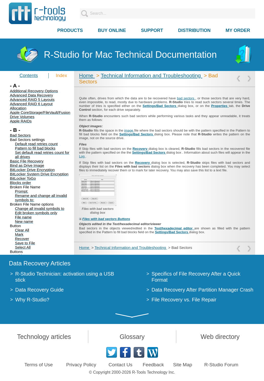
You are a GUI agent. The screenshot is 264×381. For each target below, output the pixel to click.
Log (82, 156)
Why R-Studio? (32, 299)
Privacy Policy (81, 364)
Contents (29, 75)
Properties (220, 106)
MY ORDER (238, 30)
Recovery (141, 149)
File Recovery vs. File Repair (184, 299)
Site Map (182, 364)
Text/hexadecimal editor (174, 228)
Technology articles (44, 336)
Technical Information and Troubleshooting (151, 75)
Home (87, 75)
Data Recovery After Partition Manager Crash (202, 290)
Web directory (220, 336)
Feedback (153, 364)
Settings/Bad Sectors (160, 106)
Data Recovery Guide (39, 290)
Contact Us (120, 364)
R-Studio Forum (221, 364)
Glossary (132, 336)
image (129, 130)
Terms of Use (38, 364)
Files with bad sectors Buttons (106, 219)
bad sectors (186, 98)
